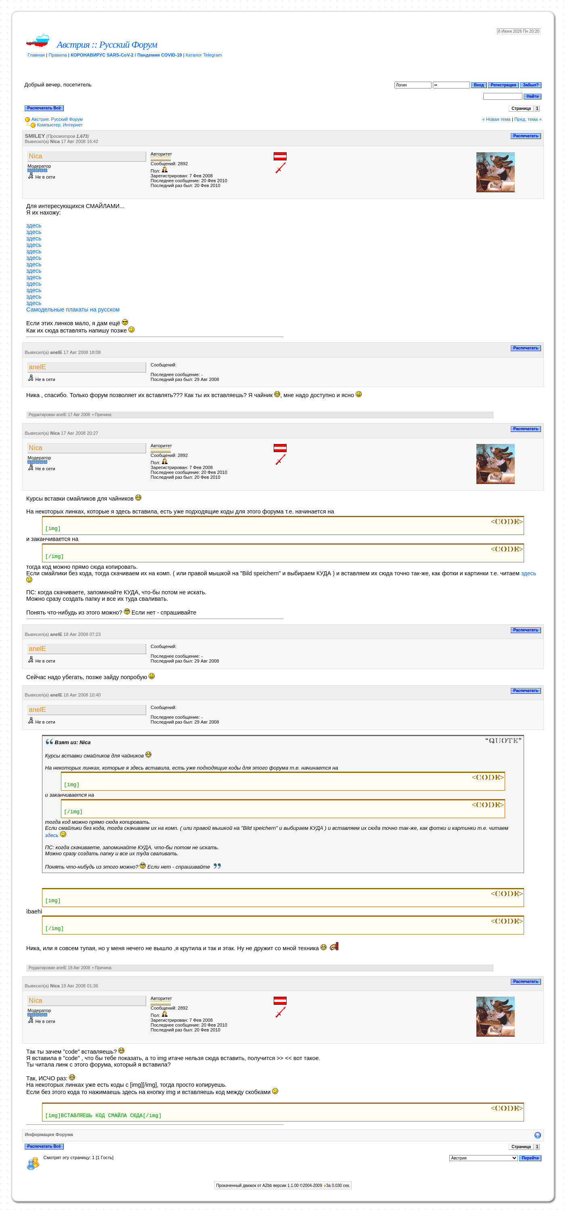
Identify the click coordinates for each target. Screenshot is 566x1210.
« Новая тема (496, 119)
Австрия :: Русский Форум (107, 44)
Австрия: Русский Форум (57, 119)
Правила (57, 55)
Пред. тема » (527, 119)
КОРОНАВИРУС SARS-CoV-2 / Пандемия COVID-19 (126, 55)
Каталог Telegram (204, 55)
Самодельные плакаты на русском (72, 309)
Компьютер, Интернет (60, 124)
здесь (33, 225)
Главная (36, 55)
